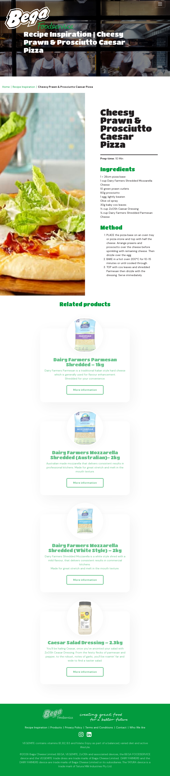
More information (85, 390)
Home (6, 87)
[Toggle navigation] (160, 4)
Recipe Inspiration (24, 87)
